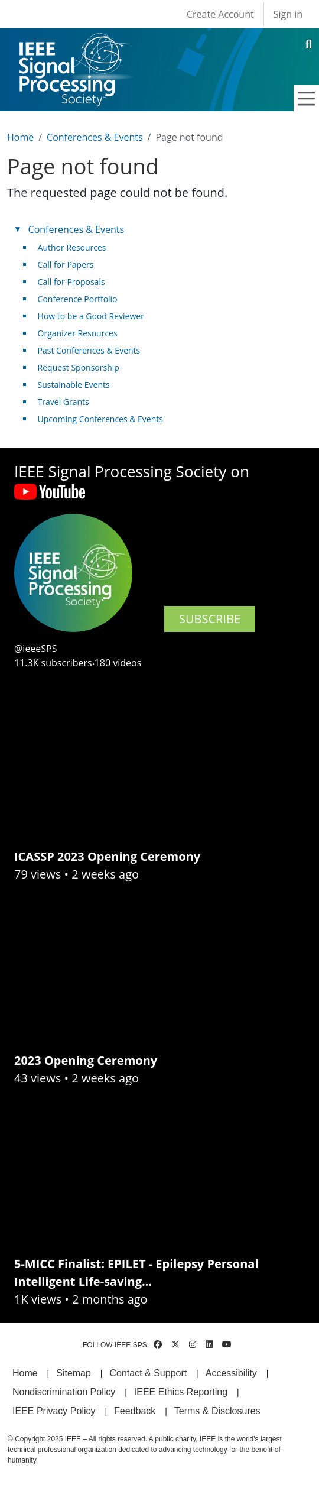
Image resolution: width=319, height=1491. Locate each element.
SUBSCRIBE (209, 619)
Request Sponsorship (78, 367)
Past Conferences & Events (89, 350)
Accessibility (231, 1373)
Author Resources (72, 247)
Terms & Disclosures (217, 1411)
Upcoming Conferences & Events (100, 418)
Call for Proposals (71, 281)
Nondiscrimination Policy (63, 1392)
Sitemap (73, 1373)
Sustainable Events (74, 384)
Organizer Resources (78, 333)
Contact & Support (148, 1373)
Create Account (220, 14)
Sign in (288, 14)
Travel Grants (63, 401)
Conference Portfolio (78, 298)
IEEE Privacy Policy (53, 1411)
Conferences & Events (94, 137)
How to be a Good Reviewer (91, 316)
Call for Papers (66, 264)
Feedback (134, 1411)
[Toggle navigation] (307, 98)
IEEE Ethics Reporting (180, 1392)
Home (20, 137)
